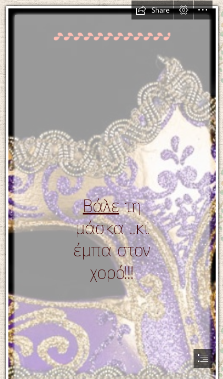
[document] (111, 189)
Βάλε (101, 206)
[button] (152, 10)
